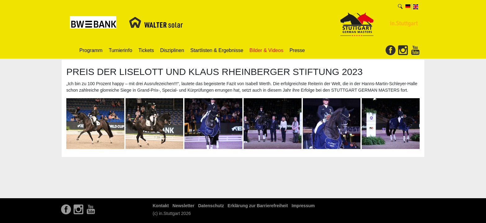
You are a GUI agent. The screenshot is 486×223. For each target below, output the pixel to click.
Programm (91, 50)
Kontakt (161, 205)
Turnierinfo (120, 50)
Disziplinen (172, 50)
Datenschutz (211, 205)
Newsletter (184, 205)
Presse (297, 50)
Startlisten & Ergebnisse (216, 50)
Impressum (303, 205)
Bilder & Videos (266, 50)
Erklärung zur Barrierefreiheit (258, 205)
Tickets (146, 50)
